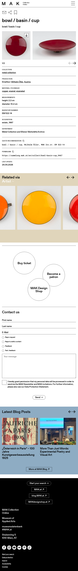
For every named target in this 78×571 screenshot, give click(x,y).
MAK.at (39, 489)
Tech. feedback (10, 350)
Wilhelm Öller (17, 82)
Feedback (8, 346)
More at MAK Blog (39, 472)
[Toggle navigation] (73, 4)
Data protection (7, 557)
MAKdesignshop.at (39, 501)
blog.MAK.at (39, 495)
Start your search (39, 483)
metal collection (9, 72)
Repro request (10, 337)
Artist (6, 181)
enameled (20, 91)
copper (5, 91)
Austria (27, 82)
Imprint (4, 560)
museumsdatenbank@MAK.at (13, 528)
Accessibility (6, 563)
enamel (12, 91)
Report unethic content (13, 341)
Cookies (5, 567)
